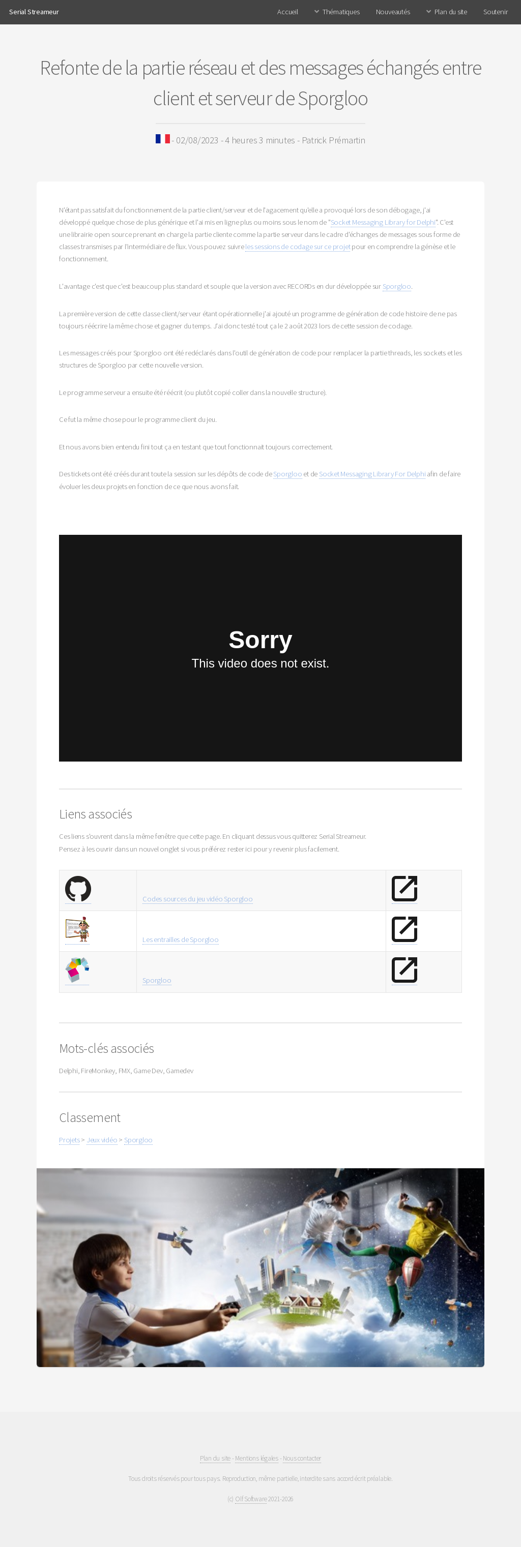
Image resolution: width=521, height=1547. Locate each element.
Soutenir (495, 11)
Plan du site (451, 11)
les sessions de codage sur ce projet (297, 246)
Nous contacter (302, 1458)
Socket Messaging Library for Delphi (383, 222)
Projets (69, 1139)
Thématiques (341, 11)
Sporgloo (397, 286)
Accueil (287, 11)
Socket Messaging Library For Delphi (372, 473)
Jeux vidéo (102, 1139)
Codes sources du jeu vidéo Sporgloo (197, 898)
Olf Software (251, 1499)
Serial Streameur (34, 11)
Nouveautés (393, 11)
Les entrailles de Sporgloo (180, 939)
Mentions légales (256, 1458)
